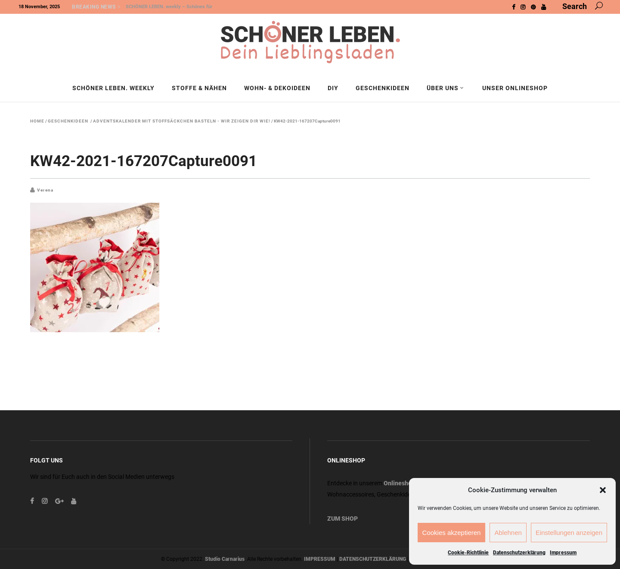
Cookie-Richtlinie (468, 553)
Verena (45, 190)
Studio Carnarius (225, 559)
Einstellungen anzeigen (569, 532)
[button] (602, 490)
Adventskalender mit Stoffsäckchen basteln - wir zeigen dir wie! (181, 121)
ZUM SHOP (342, 518)
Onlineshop (399, 483)
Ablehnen (507, 532)
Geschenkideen (68, 121)
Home (37, 121)
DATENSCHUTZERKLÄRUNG (372, 559)
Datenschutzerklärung (519, 553)
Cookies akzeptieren (451, 532)
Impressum (563, 553)
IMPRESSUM (319, 559)
